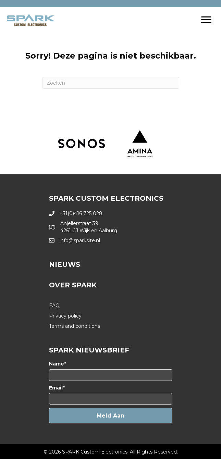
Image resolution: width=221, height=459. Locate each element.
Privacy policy (65, 316)
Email (56, 388)
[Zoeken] (110, 83)
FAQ (54, 305)
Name (56, 364)
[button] (110, 415)
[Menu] (206, 20)
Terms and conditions (74, 326)
